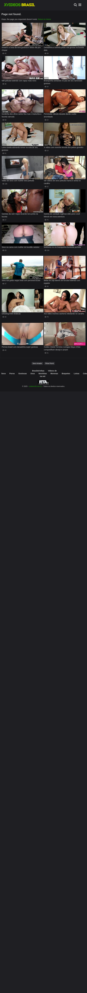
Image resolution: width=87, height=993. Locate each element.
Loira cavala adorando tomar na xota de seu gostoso (20, 148)
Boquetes (66, 373)
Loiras (76, 373)
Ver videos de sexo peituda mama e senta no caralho (62, 182)
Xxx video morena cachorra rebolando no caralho (64, 314)
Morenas (54, 373)
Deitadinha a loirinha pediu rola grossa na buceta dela (64, 48)
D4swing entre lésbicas (11, 314)
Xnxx (32, 373)
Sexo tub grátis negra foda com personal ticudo (21, 280)
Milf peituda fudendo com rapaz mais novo (19, 81)
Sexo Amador (37, 363)
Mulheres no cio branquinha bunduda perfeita (62, 247)
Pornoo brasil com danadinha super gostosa (20, 347)
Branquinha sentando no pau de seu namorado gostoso (63, 82)
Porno (12, 373)
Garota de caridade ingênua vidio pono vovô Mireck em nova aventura (62, 215)
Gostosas (22, 373)
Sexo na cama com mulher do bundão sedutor (20, 247)
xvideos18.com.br (35, 386)
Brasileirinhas (38, 371)
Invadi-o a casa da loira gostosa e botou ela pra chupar (21, 48)
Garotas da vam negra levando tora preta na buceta (20, 215)
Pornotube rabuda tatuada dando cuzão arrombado (60, 115)
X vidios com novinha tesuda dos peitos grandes (63, 147)
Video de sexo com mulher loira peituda (18, 181)
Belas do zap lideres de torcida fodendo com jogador (62, 281)
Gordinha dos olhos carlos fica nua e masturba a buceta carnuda (21, 115)
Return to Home (44, 19)
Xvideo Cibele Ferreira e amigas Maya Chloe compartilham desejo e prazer (62, 348)
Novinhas (43, 373)
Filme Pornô (49, 363)
